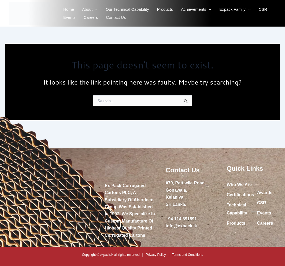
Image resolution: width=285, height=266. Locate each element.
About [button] (90, 9)
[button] (95, 9)
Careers (91, 17)
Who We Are (239, 184)
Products (165, 9)
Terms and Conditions (187, 255)
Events (69, 17)
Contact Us (116, 17)
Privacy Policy (156, 255)
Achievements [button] (196, 9)
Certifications (240, 194)
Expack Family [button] (235, 9)
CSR (263, 9)
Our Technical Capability (127, 9)
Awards (265, 192)
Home (68, 9)
